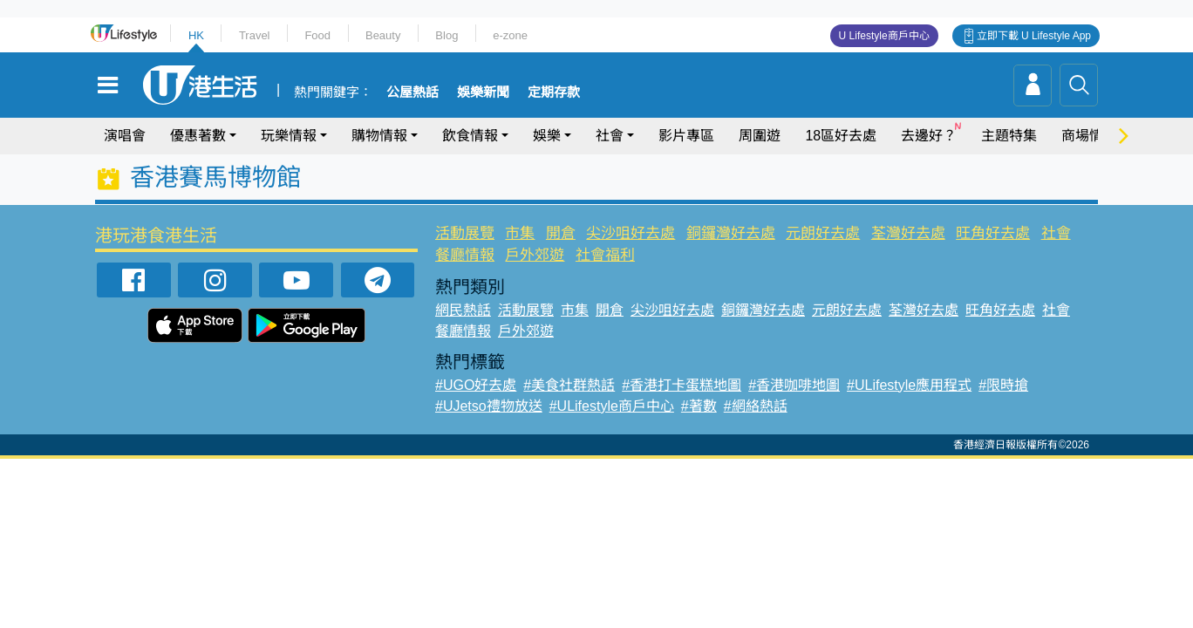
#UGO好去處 (475, 385)
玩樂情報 (289, 135)
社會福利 (605, 255)
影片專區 (686, 135)
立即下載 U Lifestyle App (1034, 36)
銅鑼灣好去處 (730, 233)
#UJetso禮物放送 (488, 406)
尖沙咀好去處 (630, 233)
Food (317, 35)
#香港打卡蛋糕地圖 (681, 385)
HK (196, 35)
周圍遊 (760, 135)
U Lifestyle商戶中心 (884, 36)
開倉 (561, 233)
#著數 (699, 406)
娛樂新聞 (483, 92)
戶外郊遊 (534, 255)
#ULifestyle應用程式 (909, 385)
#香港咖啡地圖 (794, 385)
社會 (610, 135)
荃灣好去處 (908, 233)
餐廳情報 (464, 255)
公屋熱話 (412, 92)
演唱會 (125, 135)
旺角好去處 (993, 233)
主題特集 (1009, 135)
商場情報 (1089, 135)
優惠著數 (198, 135)
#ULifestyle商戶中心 (611, 406)
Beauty (382, 35)
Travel (254, 35)
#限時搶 (1003, 385)
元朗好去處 (823, 233)
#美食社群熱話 (569, 385)
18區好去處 (840, 135)
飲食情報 (470, 135)
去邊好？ (929, 135)
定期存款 (554, 92)
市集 (520, 233)
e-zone (510, 35)
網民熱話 (463, 310)
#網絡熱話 (755, 406)
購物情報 (379, 135)
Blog (446, 35)
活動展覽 (464, 233)
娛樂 (547, 135)
